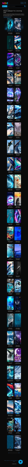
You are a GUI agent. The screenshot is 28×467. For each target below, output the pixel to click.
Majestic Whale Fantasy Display (10, 189)
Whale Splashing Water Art (18, 380)
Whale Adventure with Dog (10, 137)
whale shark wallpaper (7, 17)
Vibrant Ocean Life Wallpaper (18, 398)
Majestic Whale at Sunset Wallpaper (10, 415)
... (17, 452)
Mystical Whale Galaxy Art (10, 103)
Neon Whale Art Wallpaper (10, 398)
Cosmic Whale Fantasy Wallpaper (17, 311)
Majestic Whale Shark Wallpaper (10, 33)
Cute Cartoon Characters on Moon (18, 363)
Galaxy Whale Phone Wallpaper (17, 120)
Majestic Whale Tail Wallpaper (18, 259)
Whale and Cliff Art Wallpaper (10, 294)
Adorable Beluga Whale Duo (18, 189)
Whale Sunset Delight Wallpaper (17, 207)
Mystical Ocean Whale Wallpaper (18, 241)
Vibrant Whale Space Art (17, 171)
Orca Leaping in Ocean (10, 154)
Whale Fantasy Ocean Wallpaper (10, 346)
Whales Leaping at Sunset (10, 85)
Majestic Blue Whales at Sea (18, 33)
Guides (14, 461)
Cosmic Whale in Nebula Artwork (18, 50)
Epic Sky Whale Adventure (10, 120)
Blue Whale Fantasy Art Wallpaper (17, 450)
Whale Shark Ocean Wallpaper (10, 328)
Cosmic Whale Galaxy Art (18, 103)
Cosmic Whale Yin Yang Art (18, 68)
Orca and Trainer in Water (18, 433)
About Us (8, 460)
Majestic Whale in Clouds (10, 363)
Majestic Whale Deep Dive (18, 276)
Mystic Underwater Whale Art (10, 50)
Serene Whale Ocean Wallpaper (17, 328)
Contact (5, 460)
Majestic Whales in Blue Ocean (10, 224)
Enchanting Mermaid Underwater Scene (10, 380)
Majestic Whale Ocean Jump (18, 155)
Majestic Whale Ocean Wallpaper (10, 276)
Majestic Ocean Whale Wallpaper (10, 450)
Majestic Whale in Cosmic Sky (18, 415)
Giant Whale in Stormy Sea (18, 137)
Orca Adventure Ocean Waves (18, 294)
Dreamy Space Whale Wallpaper (18, 346)
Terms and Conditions (13, 460)
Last (19, 452)
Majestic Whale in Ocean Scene (10, 172)
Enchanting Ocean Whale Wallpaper (10, 311)
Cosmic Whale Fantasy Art (18, 224)
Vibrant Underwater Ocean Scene (10, 241)
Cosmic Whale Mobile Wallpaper (10, 68)
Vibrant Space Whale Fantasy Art (10, 207)
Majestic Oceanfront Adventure (17, 85)
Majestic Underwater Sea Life (10, 259)
